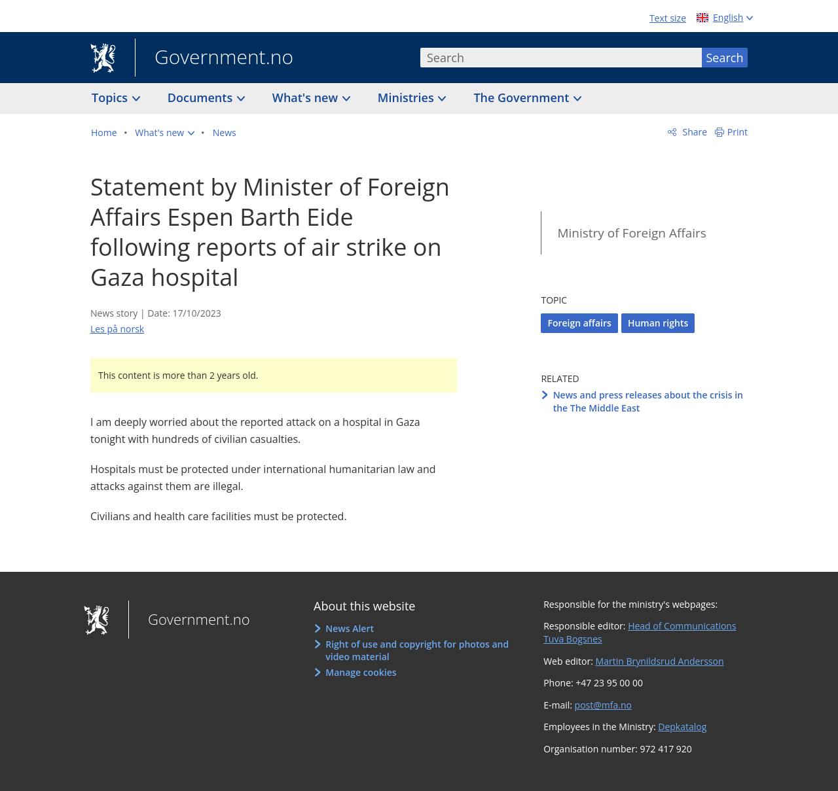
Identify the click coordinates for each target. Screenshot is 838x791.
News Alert (349, 628)
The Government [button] (522, 97)
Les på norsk (117, 329)
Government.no (214, 58)
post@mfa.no (603, 705)
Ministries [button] (407, 97)
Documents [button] (202, 97)
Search (725, 57)
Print (737, 132)
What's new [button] (306, 97)
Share (693, 132)
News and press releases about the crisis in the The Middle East (648, 401)
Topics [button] (111, 97)
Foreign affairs (579, 323)
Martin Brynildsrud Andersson (660, 661)
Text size (667, 18)
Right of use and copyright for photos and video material (417, 650)
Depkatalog (682, 726)
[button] (164, 132)
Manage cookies (360, 672)
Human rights (658, 323)
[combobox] (561, 57)
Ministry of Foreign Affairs (631, 232)
